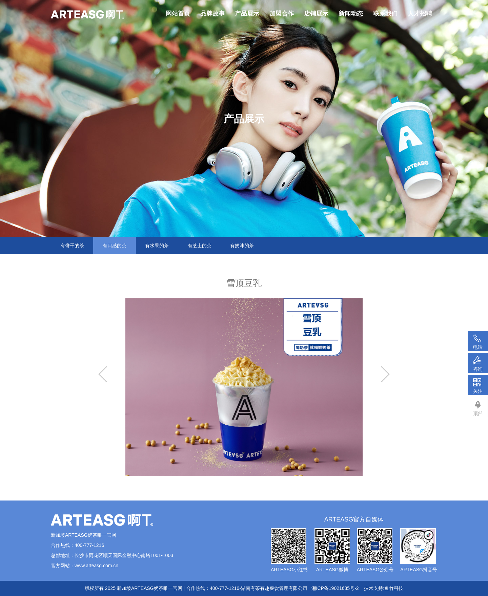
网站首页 (178, 13)
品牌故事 (212, 13)
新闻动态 (351, 13)
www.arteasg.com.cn (96, 565)
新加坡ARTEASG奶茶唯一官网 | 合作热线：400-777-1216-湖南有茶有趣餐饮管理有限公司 (212, 588)
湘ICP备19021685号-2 (335, 588)
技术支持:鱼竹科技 (383, 588)
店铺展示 (316, 13)
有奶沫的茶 (242, 245)
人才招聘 (420, 13)
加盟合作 (281, 13)
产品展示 (247, 13)
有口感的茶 (114, 245)
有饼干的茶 (72, 245)
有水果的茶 (157, 245)
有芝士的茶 (199, 245)
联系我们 (385, 13)
